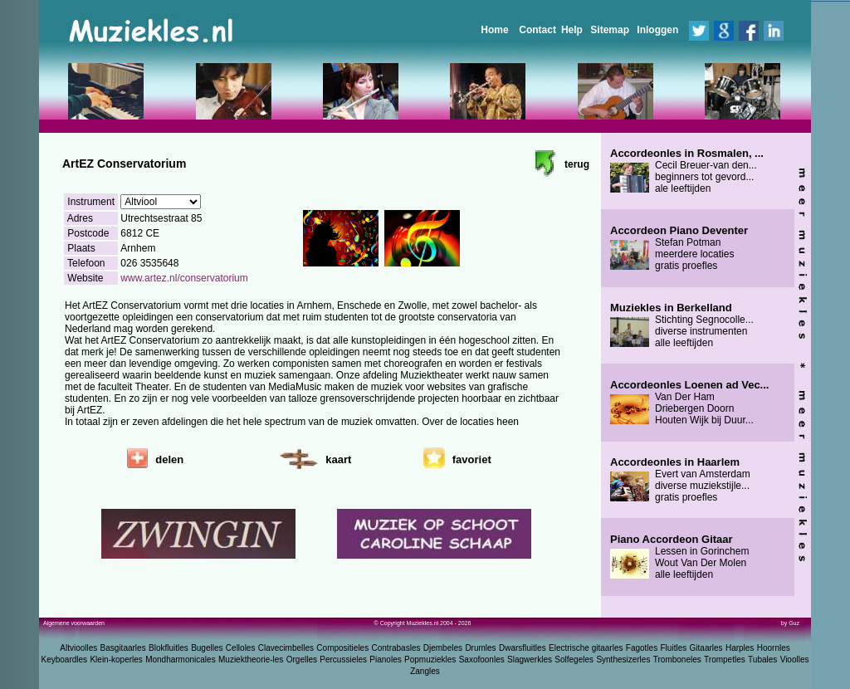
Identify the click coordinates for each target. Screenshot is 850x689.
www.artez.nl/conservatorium (183, 278)
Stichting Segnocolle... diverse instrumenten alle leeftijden (682, 325)
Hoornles (773, 647)
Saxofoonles (482, 659)
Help (572, 30)
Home (494, 30)
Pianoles (385, 659)
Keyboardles (65, 659)
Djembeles (442, 647)
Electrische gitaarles (586, 647)
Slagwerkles (529, 659)
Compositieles (342, 647)
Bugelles (206, 647)
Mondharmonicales (180, 659)
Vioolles (794, 659)
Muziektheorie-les (250, 659)
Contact (537, 30)
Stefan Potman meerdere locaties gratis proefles (679, 248)
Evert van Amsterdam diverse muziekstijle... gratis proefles (680, 480)
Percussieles (343, 659)
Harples (739, 647)
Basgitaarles (123, 647)
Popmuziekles (430, 659)
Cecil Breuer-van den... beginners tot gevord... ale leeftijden (687, 171)
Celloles (241, 647)
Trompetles (724, 659)
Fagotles (641, 647)
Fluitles (674, 647)
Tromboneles (677, 659)
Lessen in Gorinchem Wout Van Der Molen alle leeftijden (679, 557)
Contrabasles (396, 647)
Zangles (425, 671)
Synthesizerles (623, 659)
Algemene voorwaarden (74, 623)
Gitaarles (706, 647)
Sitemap (609, 30)
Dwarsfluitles (522, 647)
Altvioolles (78, 647)
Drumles (480, 647)
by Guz (790, 623)
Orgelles (301, 659)
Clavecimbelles (286, 647)
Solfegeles (574, 659)
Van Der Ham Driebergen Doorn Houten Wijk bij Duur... (689, 402)
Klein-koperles (116, 659)
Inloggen (657, 30)
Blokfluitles (168, 647)
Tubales (762, 659)
